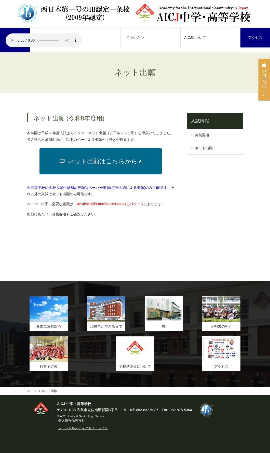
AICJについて (195, 37)
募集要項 (59, 214)
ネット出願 (204, 148)
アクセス (255, 37)
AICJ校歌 (44, 40)
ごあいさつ (135, 37)
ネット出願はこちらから (100, 161)
